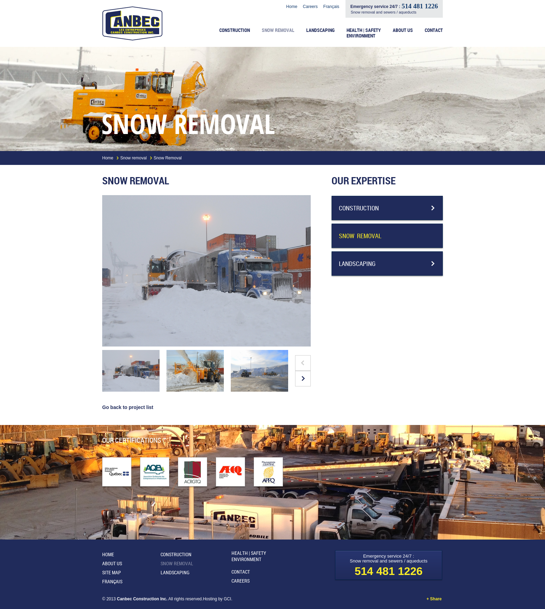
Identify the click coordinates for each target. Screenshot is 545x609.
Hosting (210, 599)
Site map (111, 572)
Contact (434, 30)
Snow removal (278, 30)
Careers (310, 6)
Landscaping (320, 30)
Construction (234, 30)
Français (331, 6)
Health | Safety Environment (364, 33)
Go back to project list (127, 407)
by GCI (224, 599)
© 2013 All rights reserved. (152, 599)
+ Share (434, 599)
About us (403, 30)
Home (291, 6)
